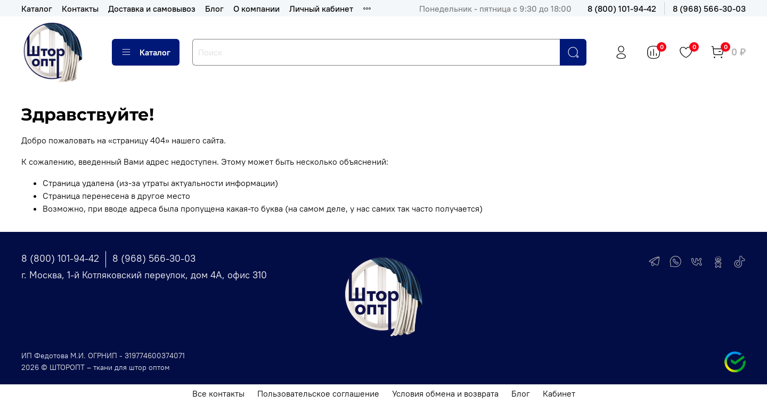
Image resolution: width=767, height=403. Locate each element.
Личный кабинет (321, 8)
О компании (256, 8)
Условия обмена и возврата (445, 393)
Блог (214, 8)
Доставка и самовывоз (151, 8)
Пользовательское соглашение (318, 393)
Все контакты (218, 393)
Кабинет (559, 393)
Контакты (80, 8)
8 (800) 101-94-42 (622, 8)
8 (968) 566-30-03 (709, 8)
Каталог (36, 8)
